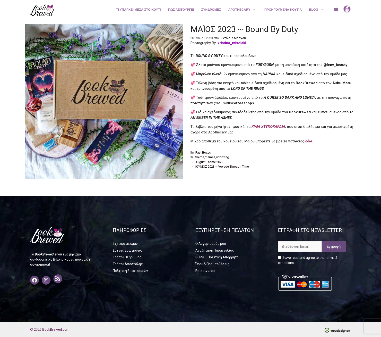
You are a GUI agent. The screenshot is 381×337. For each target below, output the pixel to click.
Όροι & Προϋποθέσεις (212, 264)
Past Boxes (203, 152)
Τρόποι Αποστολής (128, 264)
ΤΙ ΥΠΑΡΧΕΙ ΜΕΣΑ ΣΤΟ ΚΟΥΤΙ (138, 9)
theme (199, 157)
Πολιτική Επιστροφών (130, 271)
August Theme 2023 (209, 162)
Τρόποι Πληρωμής (127, 257)
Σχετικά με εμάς (125, 244)
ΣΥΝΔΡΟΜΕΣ (211, 9)
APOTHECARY (244, 10)
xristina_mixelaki (231, 43)
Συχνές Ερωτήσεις (127, 250)
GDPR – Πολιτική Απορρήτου (218, 257)
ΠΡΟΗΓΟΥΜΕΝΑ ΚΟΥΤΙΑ (283, 9)
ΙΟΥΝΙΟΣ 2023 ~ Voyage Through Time (222, 166)
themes (210, 157)
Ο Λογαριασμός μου (210, 244)
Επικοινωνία (205, 271)
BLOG (319, 10)
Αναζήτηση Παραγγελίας (214, 250)
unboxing (222, 157)
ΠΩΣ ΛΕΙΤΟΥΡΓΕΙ (181, 9)
